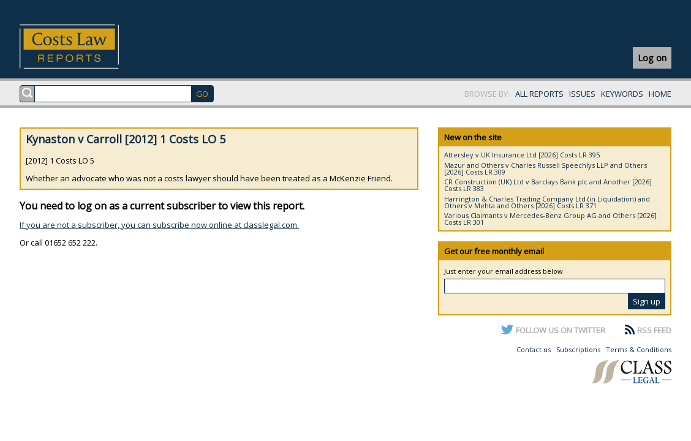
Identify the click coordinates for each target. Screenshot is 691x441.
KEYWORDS (622, 93)
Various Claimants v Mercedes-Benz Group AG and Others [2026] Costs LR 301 (550, 219)
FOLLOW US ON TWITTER (560, 330)
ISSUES (582, 93)
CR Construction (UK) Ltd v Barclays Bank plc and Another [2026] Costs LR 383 (548, 185)
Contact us (533, 349)
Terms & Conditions (638, 349)
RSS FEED (654, 330)
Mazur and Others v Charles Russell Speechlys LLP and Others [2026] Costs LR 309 (545, 168)
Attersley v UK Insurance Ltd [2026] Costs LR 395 (522, 154)
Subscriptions (578, 349)
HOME (660, 93)
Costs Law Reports (84, 46)
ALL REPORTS (539, 93)
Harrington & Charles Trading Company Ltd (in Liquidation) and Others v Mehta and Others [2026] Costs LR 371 (547, 202)
